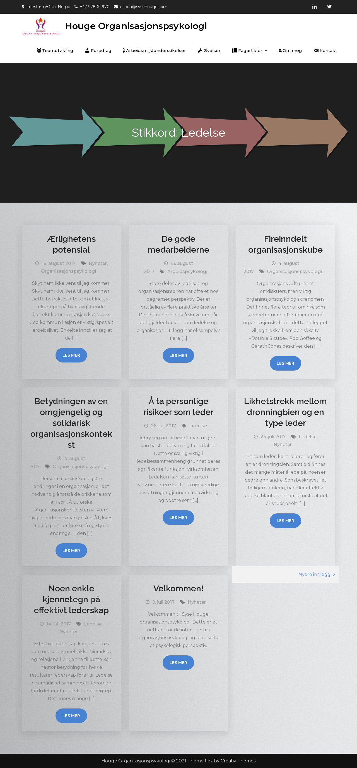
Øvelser (209, 50)
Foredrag (98, 50)
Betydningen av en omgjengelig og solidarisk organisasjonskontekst (71, 423)
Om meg (290, 50)
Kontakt (325, 50)
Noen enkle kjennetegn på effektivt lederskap (71, 599)
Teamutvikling (55, 50)
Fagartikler (247, 50)
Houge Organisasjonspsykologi (136, 25)
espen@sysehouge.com (143, 6)
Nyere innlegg (314, 574)
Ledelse (198, 425)
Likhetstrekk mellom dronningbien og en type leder (285, 412)
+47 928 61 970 (95, 6)
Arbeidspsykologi (187, 271)
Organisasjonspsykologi (68, 271)
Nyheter (98, 263)
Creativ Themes (238, 761)
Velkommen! (178, 588)
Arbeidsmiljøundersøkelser (154, 50)
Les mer (71, 355)
